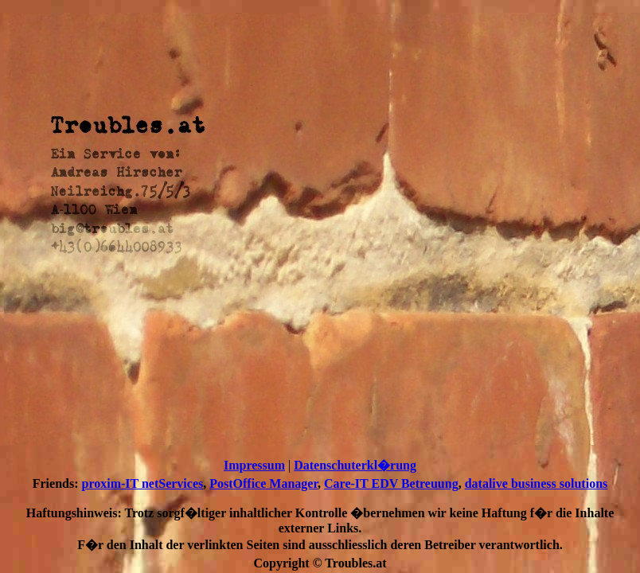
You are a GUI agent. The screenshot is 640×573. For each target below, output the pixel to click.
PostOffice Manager (263, 483)
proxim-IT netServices (143, 483)
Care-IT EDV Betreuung (391, 483)
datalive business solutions (536, 483)
